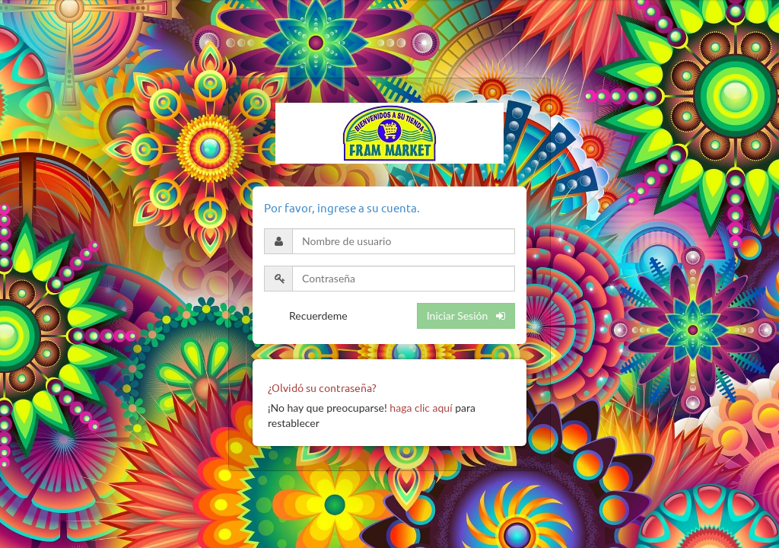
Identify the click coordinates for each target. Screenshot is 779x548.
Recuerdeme (318, 315)
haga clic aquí (421, 407)
